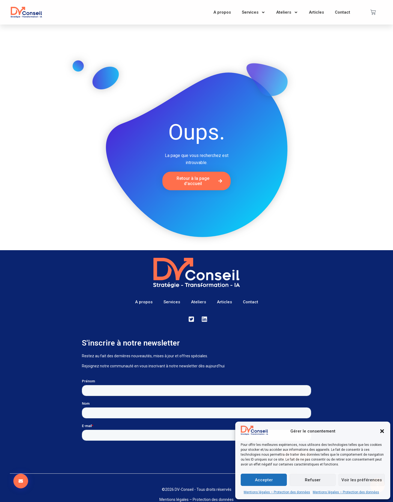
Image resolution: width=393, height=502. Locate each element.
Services (253, 12)
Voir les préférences (361, 479)
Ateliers (287, 12)
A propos (222, 12)
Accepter (264, 479)
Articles (316, 12)
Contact (342, 12)
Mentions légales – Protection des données (277, 492)
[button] (382, 431)
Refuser (313, 479)
